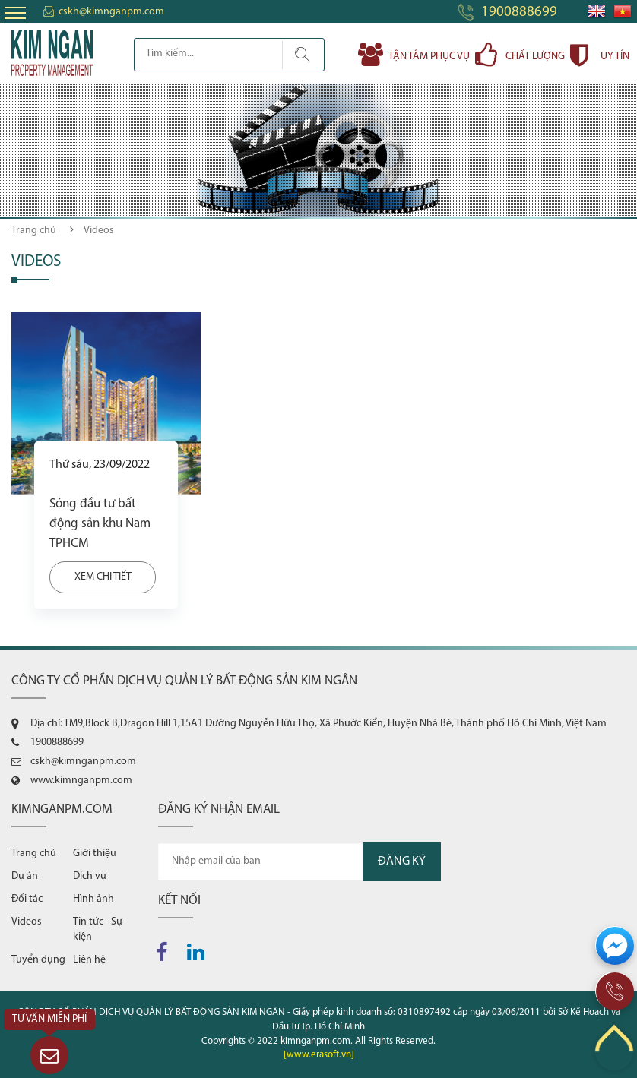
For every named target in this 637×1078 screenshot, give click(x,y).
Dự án (24, 876)
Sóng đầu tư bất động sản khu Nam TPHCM (100, 524)
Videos (26, 922)
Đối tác (27, 899)
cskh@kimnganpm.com (111, 11)
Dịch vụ (89, 876)
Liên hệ (89, 960)
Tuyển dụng (38, 960)
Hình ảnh (93, 899)
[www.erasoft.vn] (319, 1055)
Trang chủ (33, 230)
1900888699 (519, 12)
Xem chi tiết (103, 577)
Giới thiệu (94, 853)
